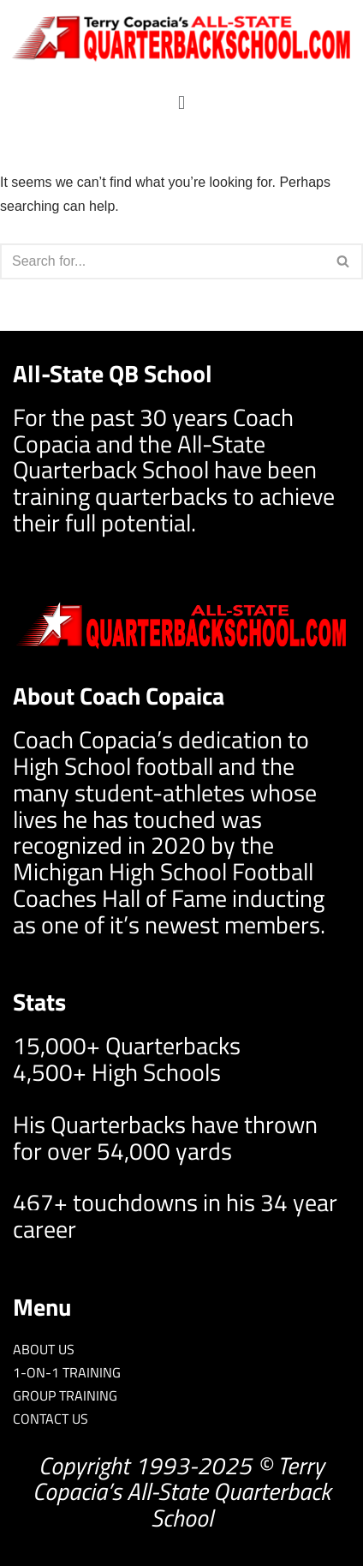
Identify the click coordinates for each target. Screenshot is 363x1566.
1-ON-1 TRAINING (67, 1372)
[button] (181, 102)
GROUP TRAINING (65, 1395)
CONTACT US (50, 1418)
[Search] (162, 261)
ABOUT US (43, 1349)
